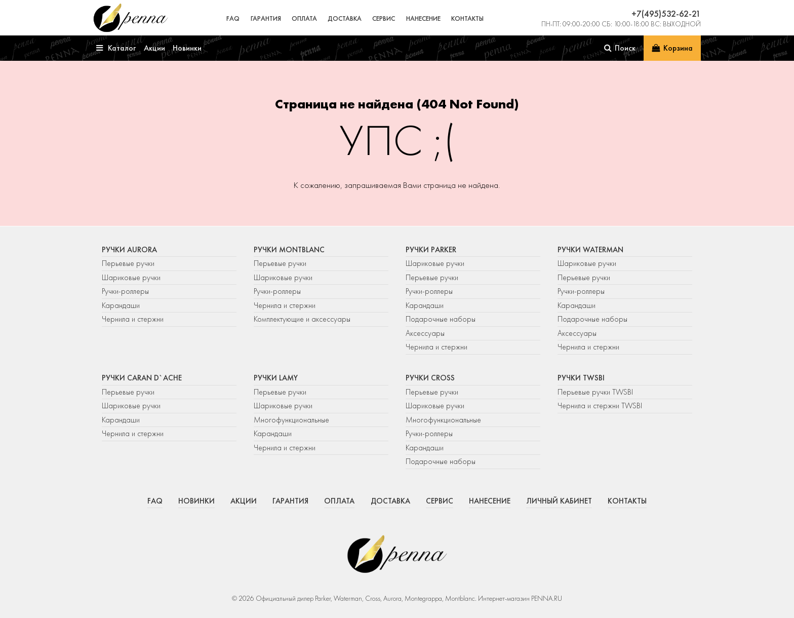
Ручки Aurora (129, 250)
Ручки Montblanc (289, 250)
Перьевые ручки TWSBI (595, 392)
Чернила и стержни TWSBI (600, 406)
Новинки (196, 501)
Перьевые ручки (128, 263)
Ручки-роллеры (125, 291)
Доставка (345, 18)
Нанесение (423, 18)
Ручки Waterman (590, 250)
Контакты (467, 18)
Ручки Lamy (276, 378)
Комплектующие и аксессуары (302, 319)
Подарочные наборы (440, 319)
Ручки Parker (431, 250)
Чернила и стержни (133, 319)
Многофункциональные (292, 420)
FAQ (233, 18)
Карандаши (121, 305)
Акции (243, 501)
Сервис (383, 18)
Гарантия (266, 18)
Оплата (304, 18)
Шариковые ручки (131, 278)
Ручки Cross (430, 378)
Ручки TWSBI (581, 378)
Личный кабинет (559, 501)
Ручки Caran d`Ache (142, 378)
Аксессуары (425, 333)
